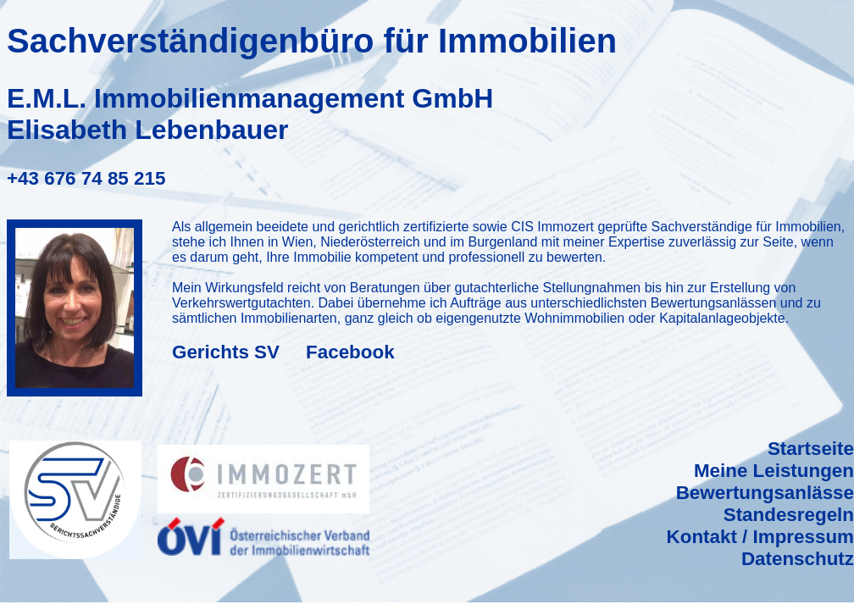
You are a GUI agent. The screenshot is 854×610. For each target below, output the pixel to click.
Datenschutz (797, 558)
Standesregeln (789, 514)
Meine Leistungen (774, 470)
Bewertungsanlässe (765, 492)
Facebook (350, 352)
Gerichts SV (226, 352)
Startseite (811, 448)
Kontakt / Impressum (760, 536)
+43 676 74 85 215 (86, 178)
